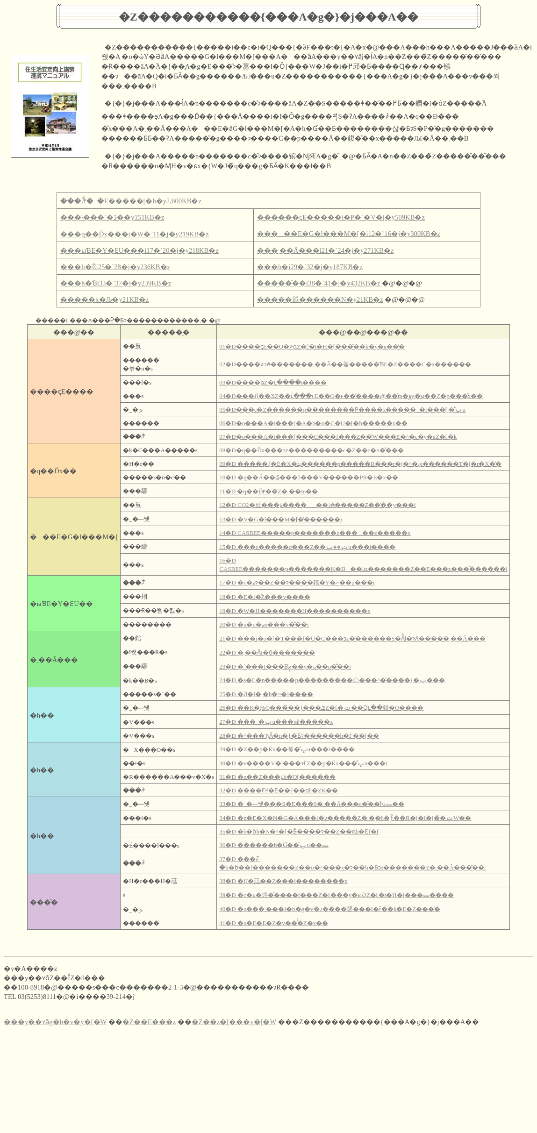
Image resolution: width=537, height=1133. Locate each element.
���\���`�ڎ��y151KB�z (112, 217)
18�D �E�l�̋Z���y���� (264, 596)
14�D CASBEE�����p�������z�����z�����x (314, 532)
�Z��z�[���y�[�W (234, 1022)
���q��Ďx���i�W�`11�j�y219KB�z (134, 234)
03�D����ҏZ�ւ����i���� (273, 382)
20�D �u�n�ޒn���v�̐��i (263, 624)
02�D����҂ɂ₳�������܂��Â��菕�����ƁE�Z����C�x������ (345, 364)
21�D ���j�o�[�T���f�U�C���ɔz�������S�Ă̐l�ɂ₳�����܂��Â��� (352, 638)
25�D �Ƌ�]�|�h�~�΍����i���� (266, 694)
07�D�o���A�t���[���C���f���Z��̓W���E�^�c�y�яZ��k (338, 436)
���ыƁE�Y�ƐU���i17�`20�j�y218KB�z (139, 250)
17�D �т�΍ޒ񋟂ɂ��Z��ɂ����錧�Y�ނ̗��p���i (296, 582)
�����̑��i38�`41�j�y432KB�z (318, 283)
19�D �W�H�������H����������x (294, 610)
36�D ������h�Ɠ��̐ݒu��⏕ (274, 844)
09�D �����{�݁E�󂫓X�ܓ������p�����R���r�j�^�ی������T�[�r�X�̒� (360, 463)
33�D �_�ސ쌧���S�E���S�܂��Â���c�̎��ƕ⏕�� (311, 803)
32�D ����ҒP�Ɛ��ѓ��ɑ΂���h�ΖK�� (278, 790)
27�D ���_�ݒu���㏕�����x (276, 721)
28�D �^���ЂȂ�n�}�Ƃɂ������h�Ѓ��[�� (299, 735)
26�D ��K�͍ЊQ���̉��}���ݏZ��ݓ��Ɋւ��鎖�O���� (321, 707)
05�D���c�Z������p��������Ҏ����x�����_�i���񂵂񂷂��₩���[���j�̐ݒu (342, 409)
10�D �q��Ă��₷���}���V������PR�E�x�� (308, 477)
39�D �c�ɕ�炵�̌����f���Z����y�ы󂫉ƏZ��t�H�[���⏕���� (336, 894)
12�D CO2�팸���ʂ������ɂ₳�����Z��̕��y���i (317, 504)
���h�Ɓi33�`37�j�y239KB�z (115, 283)
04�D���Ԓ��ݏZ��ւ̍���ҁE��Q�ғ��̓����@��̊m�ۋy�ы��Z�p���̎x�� (351, 395)
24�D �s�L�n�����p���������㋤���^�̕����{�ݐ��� (332, 680)
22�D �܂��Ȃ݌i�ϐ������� (267, 652)
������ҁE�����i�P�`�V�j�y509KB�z (341, 217)
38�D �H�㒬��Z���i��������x (283, 880)
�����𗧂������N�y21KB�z (320, 299)
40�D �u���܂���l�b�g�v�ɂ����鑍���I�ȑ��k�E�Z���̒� (329, 908)
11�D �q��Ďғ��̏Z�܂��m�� (268, 491)
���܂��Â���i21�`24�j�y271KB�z (325, 250)
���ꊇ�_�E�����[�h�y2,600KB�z (130, 201)
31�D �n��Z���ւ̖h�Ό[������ (277, 776)
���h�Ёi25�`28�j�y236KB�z (115, 267)
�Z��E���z (149, 1022)
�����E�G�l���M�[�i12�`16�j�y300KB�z (348, 233)
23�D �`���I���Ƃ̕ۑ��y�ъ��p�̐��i (285, 666)
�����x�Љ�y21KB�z (104, 299)
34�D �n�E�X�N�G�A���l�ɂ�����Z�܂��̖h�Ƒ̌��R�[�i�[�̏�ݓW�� (345, 817)
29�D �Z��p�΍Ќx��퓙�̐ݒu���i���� (286, 749)
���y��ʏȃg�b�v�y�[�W (55, 1022)
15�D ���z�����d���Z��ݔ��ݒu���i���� (307, 546)
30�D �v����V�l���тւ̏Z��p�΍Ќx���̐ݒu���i (303, 763)
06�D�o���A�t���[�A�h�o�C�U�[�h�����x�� (313, 423)
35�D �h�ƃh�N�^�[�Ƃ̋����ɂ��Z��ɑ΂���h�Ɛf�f (299, 831)
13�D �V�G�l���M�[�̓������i (280, 519)
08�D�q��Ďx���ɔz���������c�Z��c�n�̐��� (311, 450)
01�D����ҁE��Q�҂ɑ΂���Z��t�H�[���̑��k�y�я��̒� (312, 346)
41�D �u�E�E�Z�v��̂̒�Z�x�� (273, 922)
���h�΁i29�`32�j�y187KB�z (310, 267)
